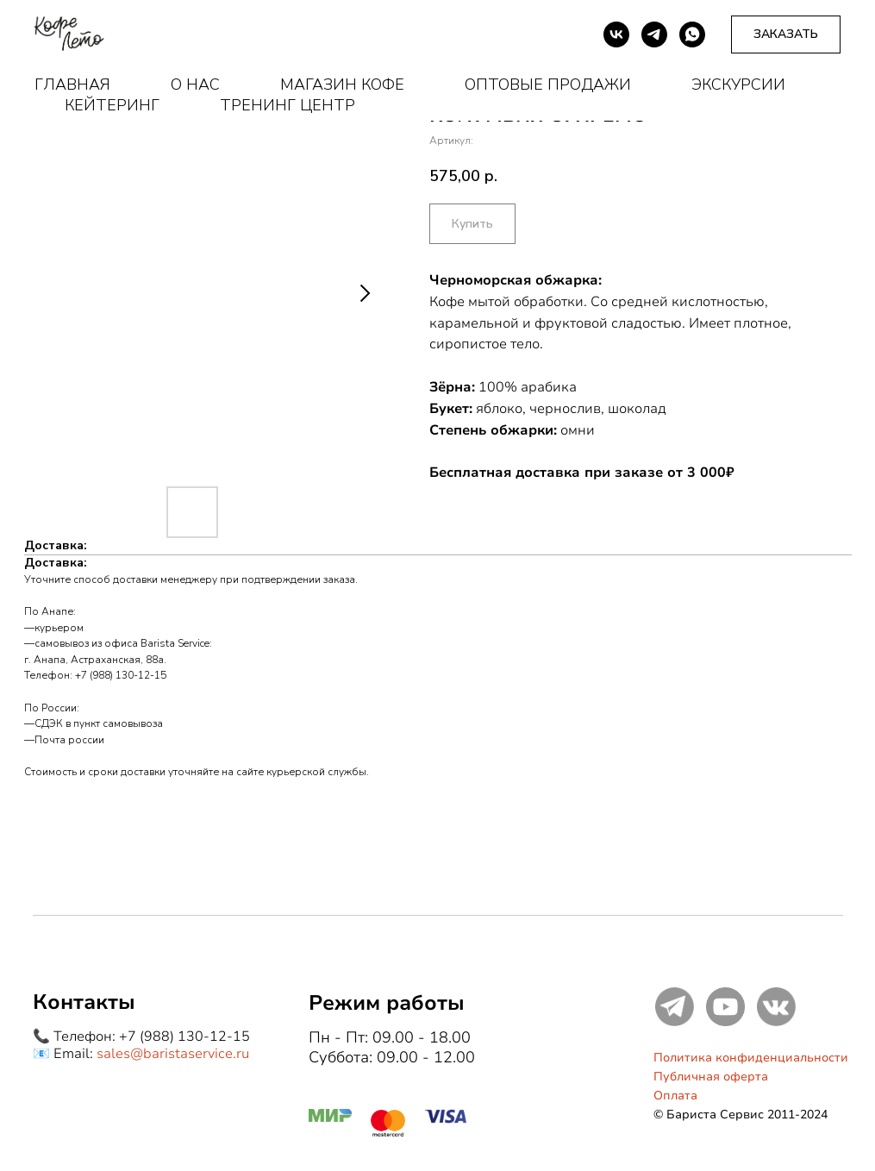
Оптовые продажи (548, 84)
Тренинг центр (287, 105)
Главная (72, 84)
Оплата (675, 1095)
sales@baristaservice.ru (173, 1053)
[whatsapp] (692, 34)
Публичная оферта (710, 1076)
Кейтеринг (112, 105)
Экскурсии (738, 84)
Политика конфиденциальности (750, 1057)
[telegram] (654, 34)
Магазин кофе (342, 84)
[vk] (616, 34)
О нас (195, 84)
